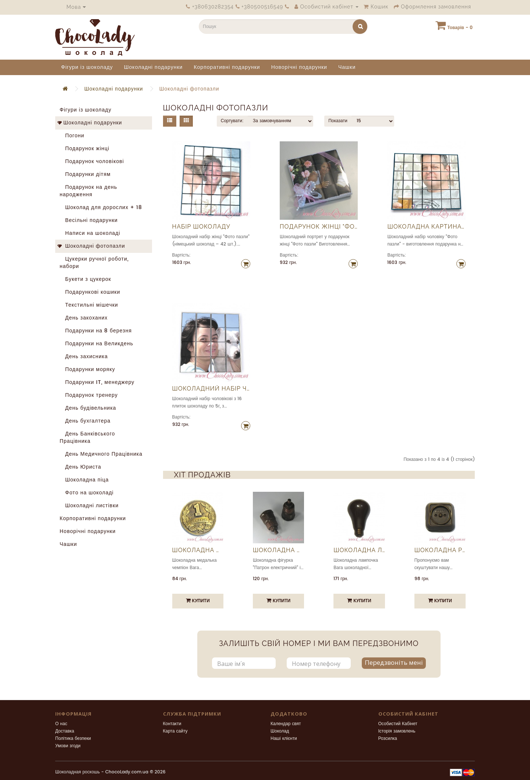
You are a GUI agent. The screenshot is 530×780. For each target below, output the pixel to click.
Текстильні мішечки (89, 305)
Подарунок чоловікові (92, 161)
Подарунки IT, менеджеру (97, 382)
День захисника (84, 356)
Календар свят (286, 723)
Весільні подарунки (89, 220)
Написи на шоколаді (90, 233)
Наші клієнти (284, 738)
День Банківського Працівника (87, 437)
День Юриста (80, 467)
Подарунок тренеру (89, 395)
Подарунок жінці (84, 148)
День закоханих (84, 318)
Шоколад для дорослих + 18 (101, 207)
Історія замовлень (397, 731)
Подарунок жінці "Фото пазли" (319, 226)
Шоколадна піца (84, 480)
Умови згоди (68, 745)
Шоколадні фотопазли (189, 89)
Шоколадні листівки (89, 505)
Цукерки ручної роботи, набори (94, 263)
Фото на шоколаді (87, 492)
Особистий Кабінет (397, 723)
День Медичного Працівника (101, 454)
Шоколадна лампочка (359, 550)
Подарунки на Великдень (96, 343)
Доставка (64, 731)
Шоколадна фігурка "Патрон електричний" (278, 550)
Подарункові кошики (90, 292)
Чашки (347, 67)
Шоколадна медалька (197, 550)
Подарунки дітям (85, 174)
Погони (72, 135)
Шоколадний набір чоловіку (211, 388)
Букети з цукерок (85, 279)
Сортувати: (232, 120)
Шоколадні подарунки (153, 67)
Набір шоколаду (201, 226)
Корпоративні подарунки (227, 67)
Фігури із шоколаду (87, 67)
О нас (61, 723)
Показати (337, 120)
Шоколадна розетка (440, 550)
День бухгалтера (85, 421)
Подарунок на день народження (88, 191)
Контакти (172, 723)
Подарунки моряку (87, 369)
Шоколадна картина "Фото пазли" (426, 226)
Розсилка (387, 738)
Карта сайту (175, 731)
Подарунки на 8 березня (96, 331)
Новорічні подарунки (299, 67)
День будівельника (88, 408)
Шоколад (280, 731)
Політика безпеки (73, 738)
